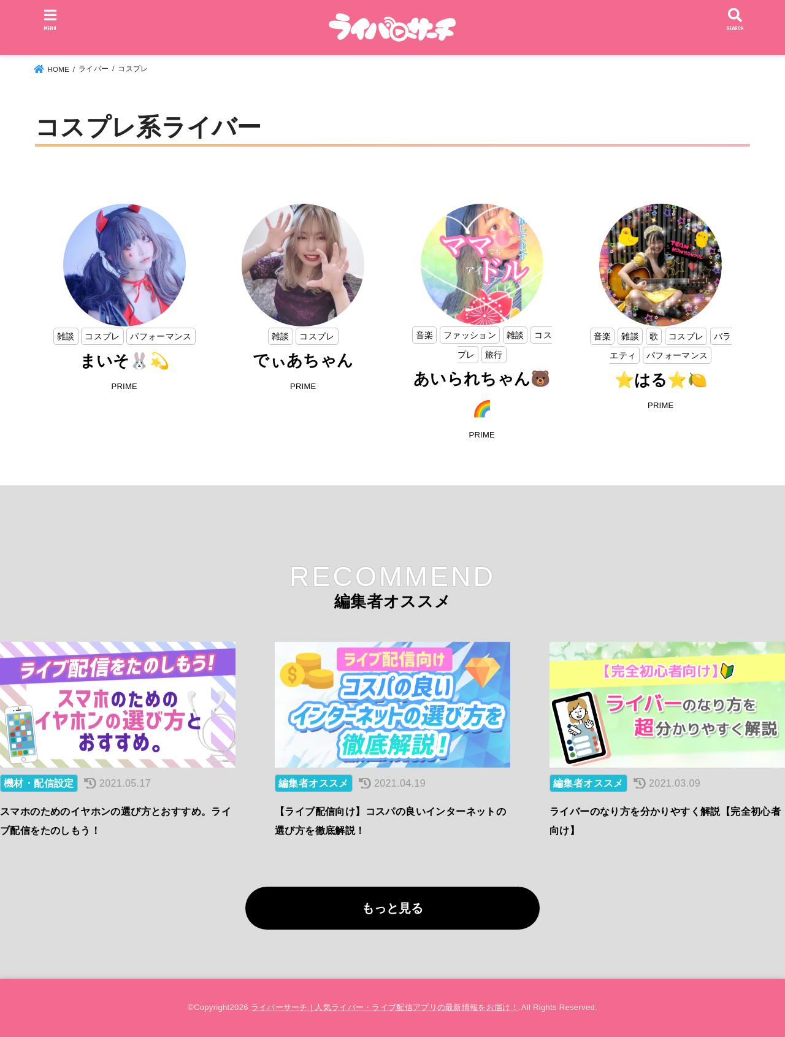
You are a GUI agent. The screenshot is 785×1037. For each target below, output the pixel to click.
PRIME (124, 386)
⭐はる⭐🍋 (661, 380)
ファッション (469, 335)
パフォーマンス (160, 336)
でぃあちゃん (303, 360)
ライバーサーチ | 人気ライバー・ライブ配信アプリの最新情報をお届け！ (385, 1007)
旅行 (494, 355)
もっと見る (392, 908)
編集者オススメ (313, 783)
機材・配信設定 (39, 783)
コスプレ (102, 336)
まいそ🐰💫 (125, 361)
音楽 (425, 335)
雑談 (66, 336)
